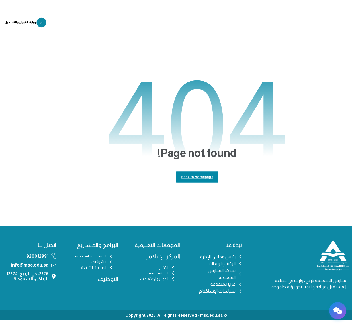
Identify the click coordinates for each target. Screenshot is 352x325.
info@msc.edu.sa (29, 269)
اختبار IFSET (80, 24)
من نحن (249, 24)
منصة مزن (174, 37)
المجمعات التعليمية (215, 24)
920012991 (37, 261)
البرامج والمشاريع (135, 24)
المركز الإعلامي (174, 24)
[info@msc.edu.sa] (53, 269)
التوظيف (104, 24)
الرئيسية (272, 24)
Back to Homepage (197, 181)
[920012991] (53, 261)
